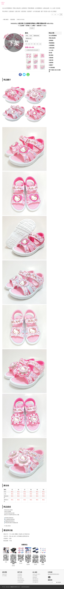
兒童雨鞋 (23, 11)
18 (34, 44)
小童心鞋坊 (5, 19)
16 (29, 44)
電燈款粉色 (36, 35)
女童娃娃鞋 (46, 8)
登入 (39, 574)
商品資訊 (32, 28)
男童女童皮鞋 (17, 8)
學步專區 (5, 11)
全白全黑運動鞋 (7, 8)
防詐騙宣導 (35, 582)
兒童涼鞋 (17, 11)
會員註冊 (35, 574)
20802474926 (20, 19)
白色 (31, 35)
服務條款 (35, 577)
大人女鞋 (53, 8)
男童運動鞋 (31, 8)
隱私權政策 (35, 579)
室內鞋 (58, 8)
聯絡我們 (4, 574)
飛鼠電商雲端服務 (25, 586)
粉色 (27, 35)
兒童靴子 (29, 11)
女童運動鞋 (38, 8)
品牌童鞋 (24, 8)
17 (31, 44)
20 (40, 44)
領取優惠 (58, 582)
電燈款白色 (28, 38)
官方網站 (4, 575)
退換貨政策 (35, 580)
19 (37, 44)
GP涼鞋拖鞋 (36, 11)
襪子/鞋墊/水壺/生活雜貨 (48, 11)
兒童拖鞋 (11, 11)
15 (26, 44)
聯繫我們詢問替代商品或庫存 (32, 50)
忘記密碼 (35, 575)
